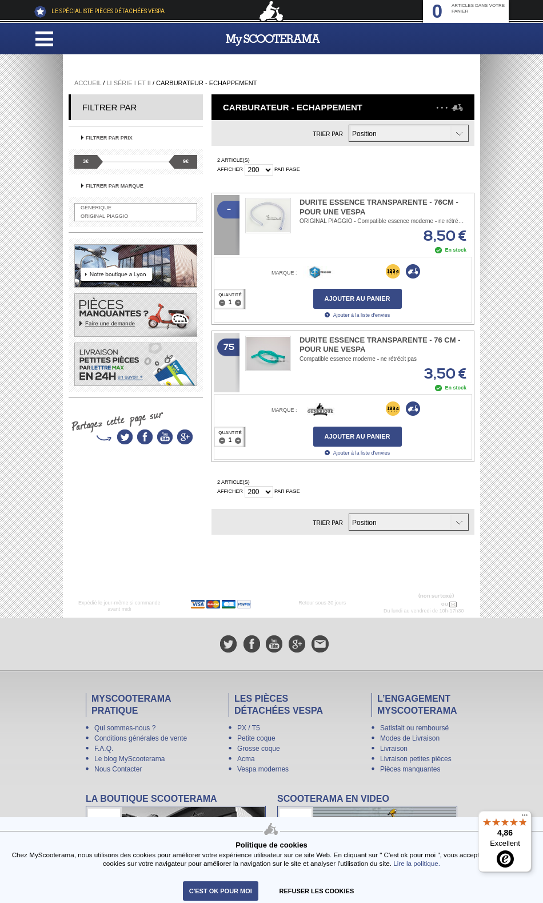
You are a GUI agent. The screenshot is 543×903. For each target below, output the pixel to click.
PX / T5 (248, 728)
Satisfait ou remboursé (414, 728)
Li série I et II (128, 82)
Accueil (87, 82)
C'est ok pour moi (220, 891)
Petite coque (256, 738)
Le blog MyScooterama (129, 759)
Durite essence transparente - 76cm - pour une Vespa (379, 207)
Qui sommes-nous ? (124, 728)
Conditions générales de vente (140, 738)
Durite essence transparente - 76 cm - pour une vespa (380, 345)
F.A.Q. (103, 749)
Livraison (394, 749)
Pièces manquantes (410, 769)
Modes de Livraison (410, 738)
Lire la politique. (416, 863)
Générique (96, 207)
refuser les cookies (317, 891)
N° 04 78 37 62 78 (415, 603)
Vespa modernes (263, 769)
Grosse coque (258, 749)
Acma (246, 759)
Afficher (230, 169)
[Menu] (525, 818)
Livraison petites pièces (416, 759)
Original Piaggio (104, 216)
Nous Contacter (118, 769)
